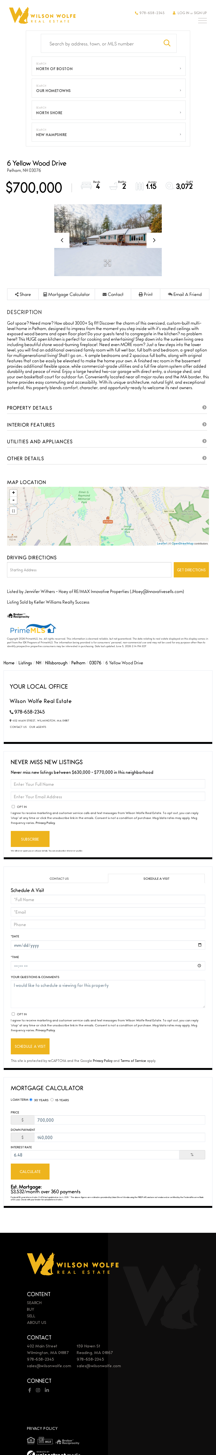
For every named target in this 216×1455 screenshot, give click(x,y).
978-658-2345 (150, 12)
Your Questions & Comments (35, 977)
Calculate (30, 1171)
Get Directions (191, 569)
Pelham (78, 662)
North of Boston (54, 68)
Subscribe (30, 839)
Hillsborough (56, 662)
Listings (25, 662)
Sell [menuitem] (31, 1315)
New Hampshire (51, 134)
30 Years (39, 1099)
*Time (15, 956)
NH (38, 662)
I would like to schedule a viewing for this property (108, 994)
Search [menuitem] (34, 1302)
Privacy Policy (45, 822)
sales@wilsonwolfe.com (49, 1365)
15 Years (59, 1099)
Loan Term (19, 1099)
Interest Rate (21, 1147)
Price (15, 1112)
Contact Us (18, 726)
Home (9, 662)
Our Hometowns (53, 90)
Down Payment (23, 1130)
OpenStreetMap (182, 543)
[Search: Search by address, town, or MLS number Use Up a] (99, 43)
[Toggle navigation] (202, 21)
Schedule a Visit (156, 878)
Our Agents (37, 726)
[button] (167, 43)
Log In (183, 12)
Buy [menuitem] (31, 1309)
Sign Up (200, 12)
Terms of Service (133, 1060)
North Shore (49, 112)
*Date (15, 936)
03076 (95, 662)
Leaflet (162, 543)
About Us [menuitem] (36, 1322)
